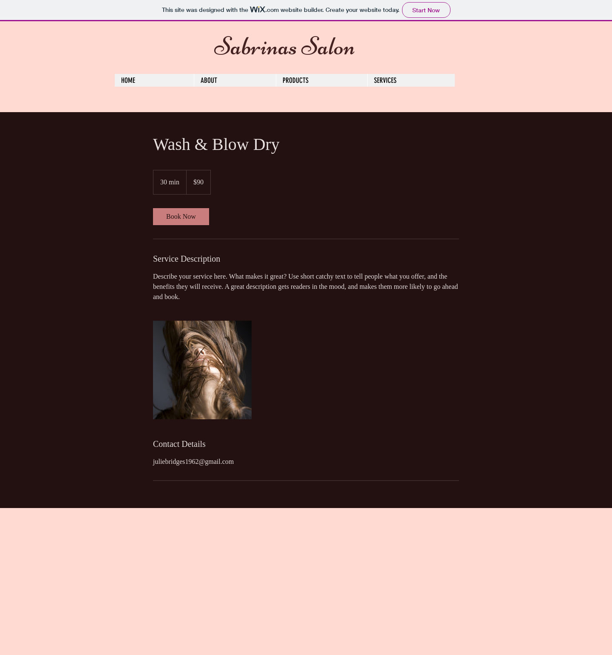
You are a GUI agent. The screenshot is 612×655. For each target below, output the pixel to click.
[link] (181, 216)
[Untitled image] (202, 370)
